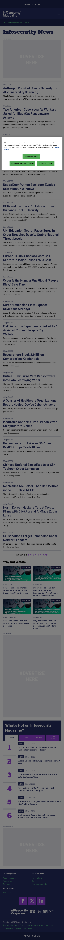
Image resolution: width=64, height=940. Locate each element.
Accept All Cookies (46, 163)
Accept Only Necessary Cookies (22, 163)
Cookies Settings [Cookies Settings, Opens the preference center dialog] (31, 156)
